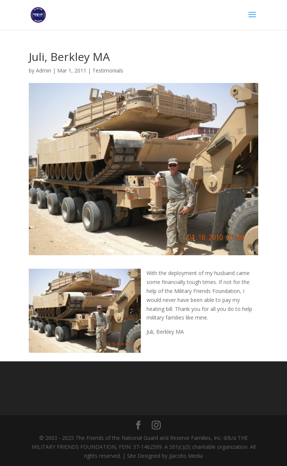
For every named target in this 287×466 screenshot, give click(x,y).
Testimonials (107, 70)
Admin (43, 70)
